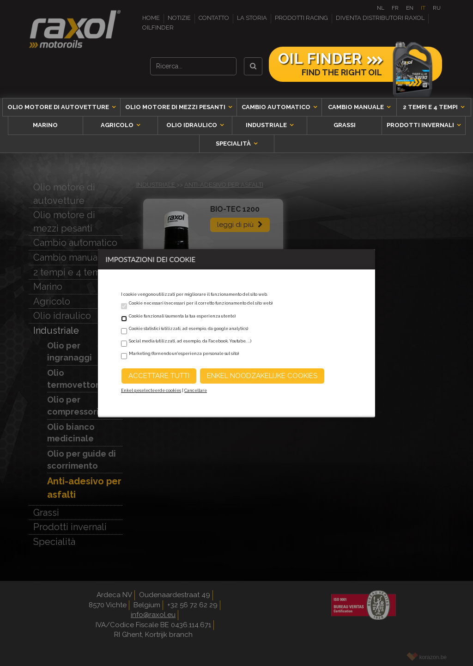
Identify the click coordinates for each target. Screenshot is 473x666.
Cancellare (195, 390)
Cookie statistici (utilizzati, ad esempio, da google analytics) (188, 328)
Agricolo (118, 125)
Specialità (234, 143)
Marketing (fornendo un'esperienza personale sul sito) (184, 353)
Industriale (267, 125)
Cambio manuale (356, 107)
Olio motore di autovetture (58, 107)
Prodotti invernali (421, 125)
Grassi (345, 125)
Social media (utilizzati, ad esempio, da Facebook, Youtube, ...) (190, 341)
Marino (45, 125)
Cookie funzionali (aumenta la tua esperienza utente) (182, 316)
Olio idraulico (192, 125)
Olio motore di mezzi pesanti (176, 107)
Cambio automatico (277, 107)
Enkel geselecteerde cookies (151, 390)
